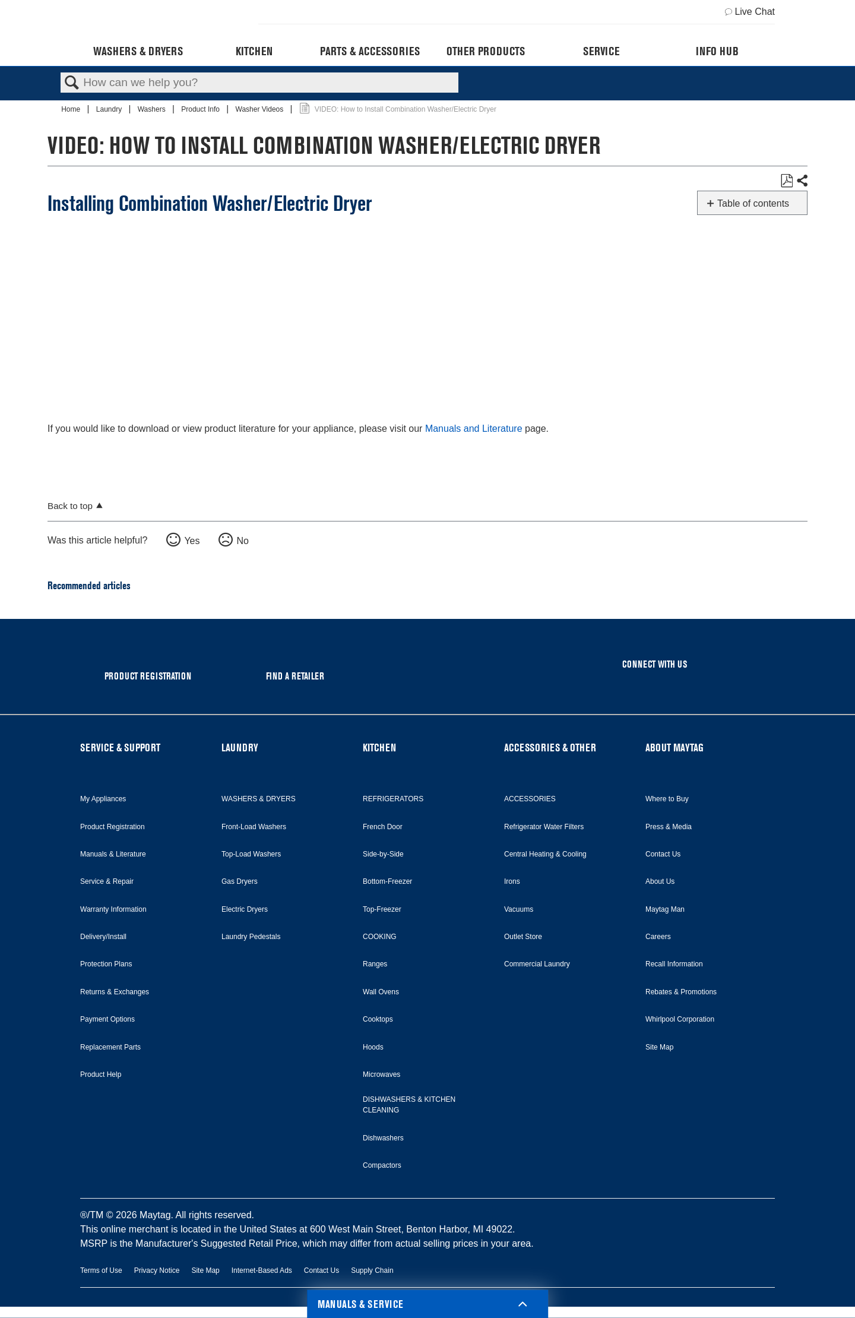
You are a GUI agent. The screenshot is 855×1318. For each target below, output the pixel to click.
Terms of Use (101, 1270)
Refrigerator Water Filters (544, 827)
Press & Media (668, 827)
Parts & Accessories (370, 51)
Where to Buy (667, 799)
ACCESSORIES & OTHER (550, 747)
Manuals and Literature (473, 428)
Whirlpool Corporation (679, 1019)
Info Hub (717, 51)
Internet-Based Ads (262, 1270)
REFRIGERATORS (393, 799)
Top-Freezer (382, 909)
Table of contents (753, 203)
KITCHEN (379, 747)
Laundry (110, 109)
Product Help (100, 1074)
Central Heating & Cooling (545, 854)
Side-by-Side (383, 854)
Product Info (201, 109)
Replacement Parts (110, 1047)
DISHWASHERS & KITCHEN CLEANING (409, 1104)
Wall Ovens (381, 992)
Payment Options (107, 1019)
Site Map (659, 1047)
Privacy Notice (157, 1270)
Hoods (373, 1047)
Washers (152, 109)
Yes (192, 541)
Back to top (70, 506)
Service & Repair (107, 881)
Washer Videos (261, 109)
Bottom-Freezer (387, 881)
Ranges (375, 964)
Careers (658, 937)
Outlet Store (523, 937)
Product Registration (112, 827)
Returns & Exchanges (114, 992)
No (242, 541)
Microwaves (381, 1074)
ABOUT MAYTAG (674, 747)
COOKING (380, 937)
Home (71, 109)
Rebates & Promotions (681, 992)
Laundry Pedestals (250, 937)
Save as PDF (786, 181)
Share (802, 181)
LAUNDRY (239, 747)
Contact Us (662, 854)
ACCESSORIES (530, 799)
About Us (659, 881)
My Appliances (103, 799)
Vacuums (518, 909)
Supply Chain (372, 1270)
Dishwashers (383, 1138)
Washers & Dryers (138, 51)
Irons (512, 881)
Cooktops (378, 1019)
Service (601, 51)
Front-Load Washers (253, 827)
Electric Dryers (244, 909)
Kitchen (254, 51)
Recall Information (674, 964)
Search (72, 83)
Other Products (485, 51)
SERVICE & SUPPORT (120, 747)
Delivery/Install (103, 937)
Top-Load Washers (251, 854)
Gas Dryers (239, 881)
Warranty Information (113, 909)
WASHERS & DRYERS (258, 799)
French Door (383, 827)
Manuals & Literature (113, 854)
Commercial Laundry (537, 964)
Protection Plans (106, 964)
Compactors (382, 1165)
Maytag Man (665, 909)
